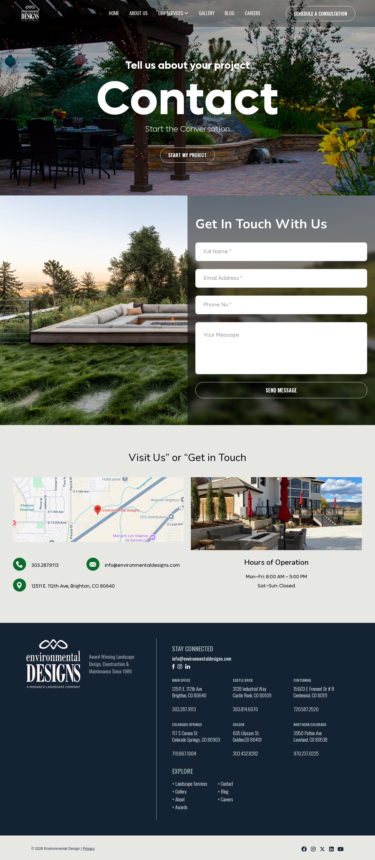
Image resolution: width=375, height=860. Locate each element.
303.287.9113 (45, 565)
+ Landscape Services (189, 783)
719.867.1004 (184, 753)
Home (114, 13)
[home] (30, 13)
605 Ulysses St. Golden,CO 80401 (247, 736)
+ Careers (225, 798)
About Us (138, 13)
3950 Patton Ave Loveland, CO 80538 (310, 736)
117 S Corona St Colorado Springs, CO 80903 (196, 736)
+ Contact (225, 783)
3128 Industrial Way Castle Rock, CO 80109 (252, 691)
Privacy (89, 848)
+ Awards (180, 806)
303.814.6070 (245, 708)
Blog (229, 13)
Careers (252, 13)
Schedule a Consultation (320, 13)
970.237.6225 (306, 753)
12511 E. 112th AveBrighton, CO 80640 (189, 691)
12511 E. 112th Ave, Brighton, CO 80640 (73, 586)
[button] (173, 13)
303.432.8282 (245, 753)
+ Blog (223, 791)
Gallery (206, 13)
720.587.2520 (305, 708)
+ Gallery (179, 791)
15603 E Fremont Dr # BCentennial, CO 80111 (313, 691)
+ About (178, 798)
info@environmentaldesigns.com (142, 565)
